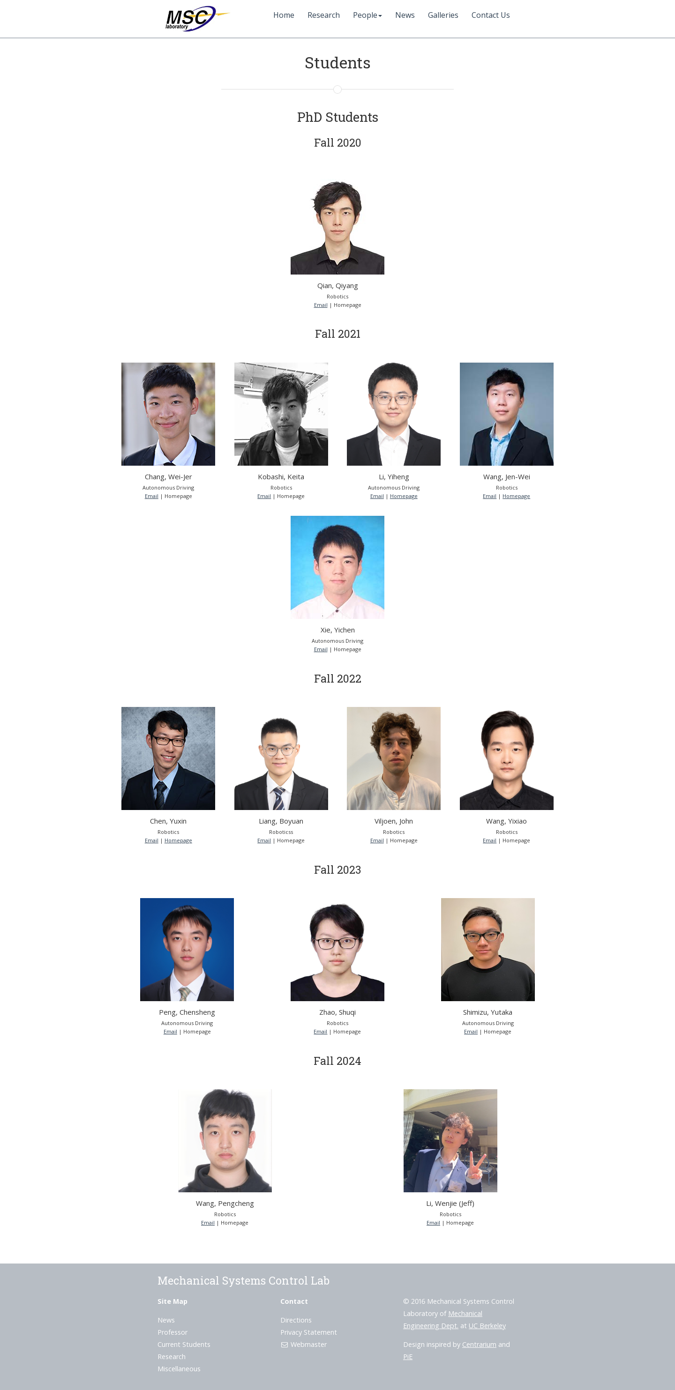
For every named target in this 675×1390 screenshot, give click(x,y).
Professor (173, 1332)
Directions (296, 1320)
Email (321, 304)
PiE (407, 1356)
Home (283, 15)
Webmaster (303, 1344)
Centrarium (479, 1344)
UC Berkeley (487, 1325)
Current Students (184, 1344)
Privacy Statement (308, 1332)
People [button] (367, 15)
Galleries (443, 15)
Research (324, 15)
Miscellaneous (179, 1368)
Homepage (404, 495)
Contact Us (491, 15)
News (405, 15)
